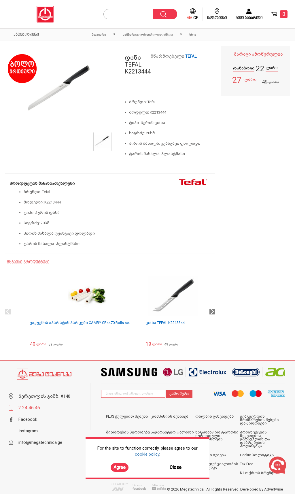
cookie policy (147, 454)
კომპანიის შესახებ (169, 416)
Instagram (28, 430)
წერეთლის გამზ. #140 (44, 396)
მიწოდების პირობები (128, 432)
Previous (8, 311)
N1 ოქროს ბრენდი (258, 473)
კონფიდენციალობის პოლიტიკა (216, 466)
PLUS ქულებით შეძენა (127, 416)
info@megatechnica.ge (40, 442)
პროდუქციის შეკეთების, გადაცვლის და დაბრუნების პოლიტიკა (255, 439)
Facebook (27, 419)
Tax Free (246, 464)
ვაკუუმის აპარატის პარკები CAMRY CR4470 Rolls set (80, 322)
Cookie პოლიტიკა (257, 455)
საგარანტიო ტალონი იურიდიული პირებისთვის (217, 435)
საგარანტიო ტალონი (172, 432)
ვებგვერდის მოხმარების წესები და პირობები (259, 419)
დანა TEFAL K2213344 (165, 322)
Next (212, 311)
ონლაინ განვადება (214, 416)
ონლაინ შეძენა (210, 455)
